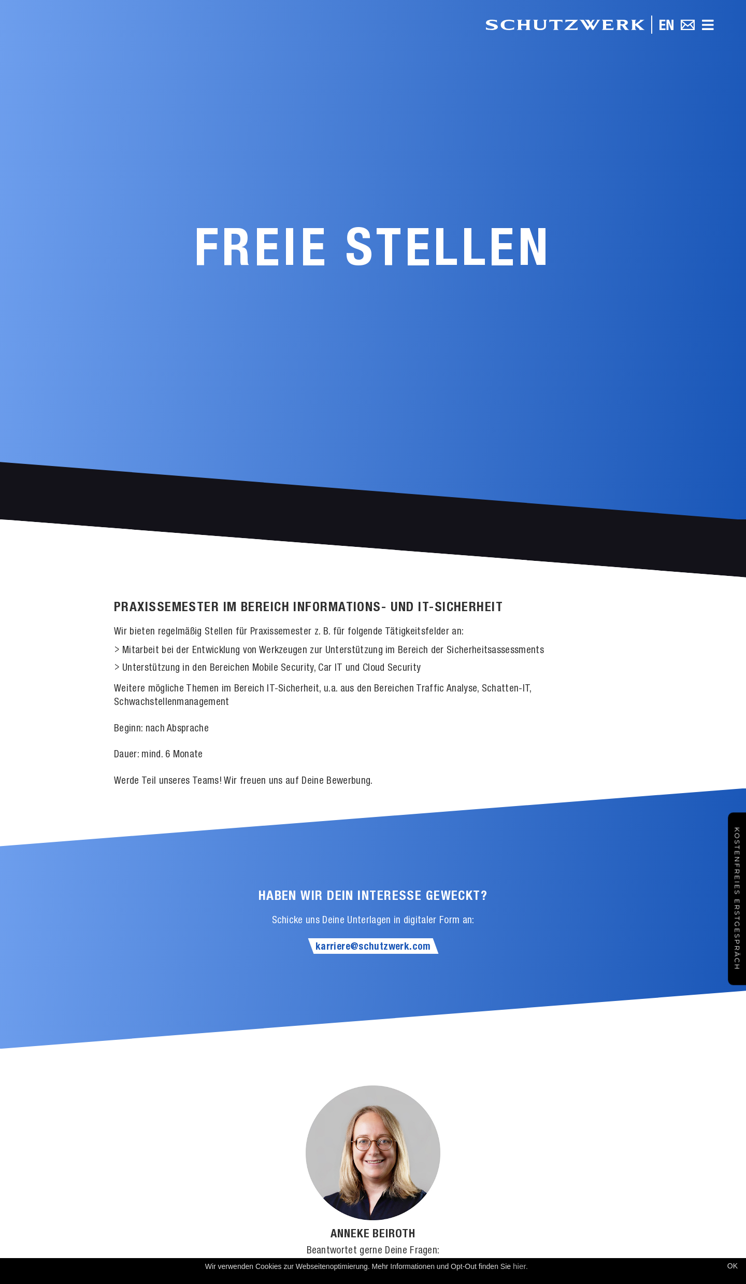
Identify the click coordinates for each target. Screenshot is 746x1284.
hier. (520, 1266)
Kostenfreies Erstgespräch (737, 898)
